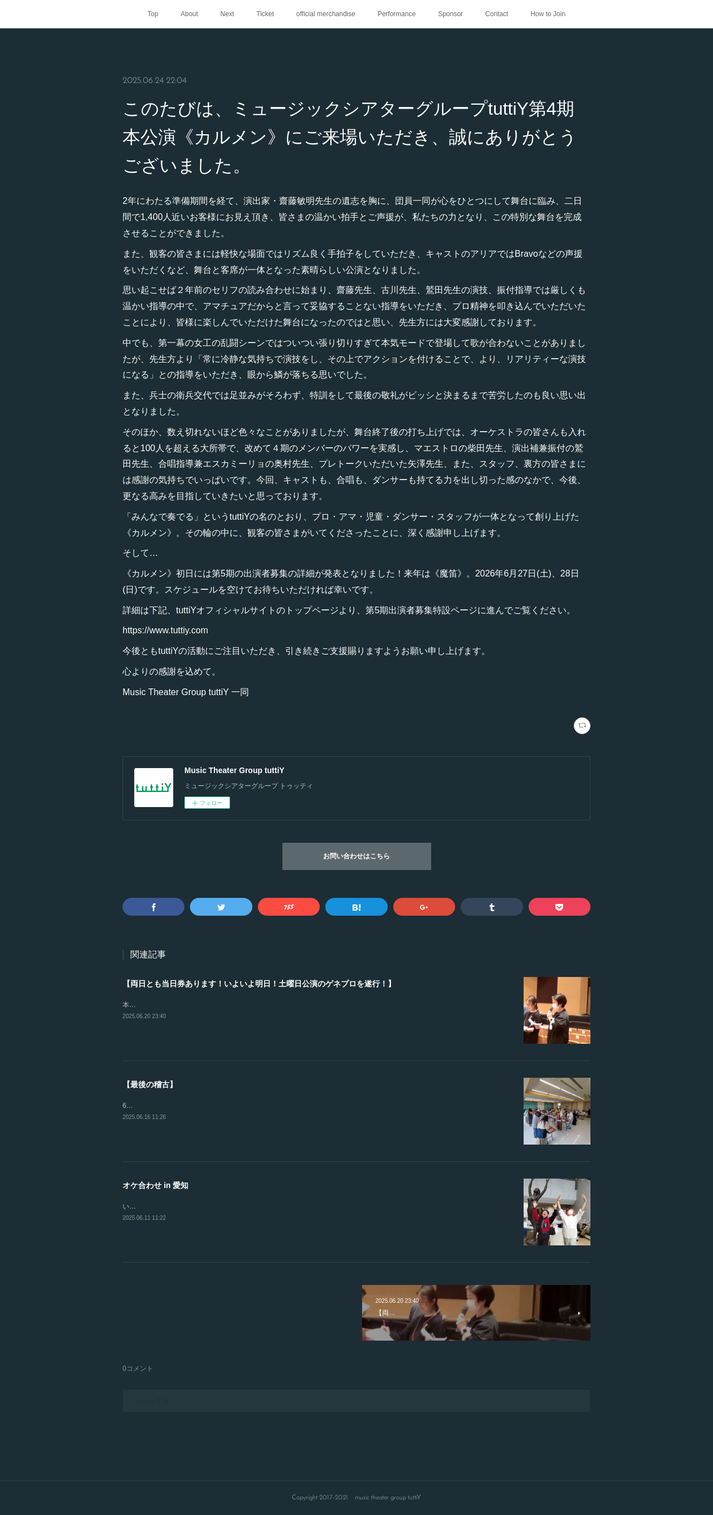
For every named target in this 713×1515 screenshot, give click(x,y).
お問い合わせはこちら (356, 856)
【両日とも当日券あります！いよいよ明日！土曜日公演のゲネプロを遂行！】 (259, 983)
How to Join (547, 14)
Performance (397, 14)
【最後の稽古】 (150, 1084)
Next (228, 14)
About (189, 14)
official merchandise (325, 14)
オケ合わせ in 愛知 (155, 1185)
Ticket (265, 14)
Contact (496, 14)
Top (153, 14)
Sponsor (450, 14)
